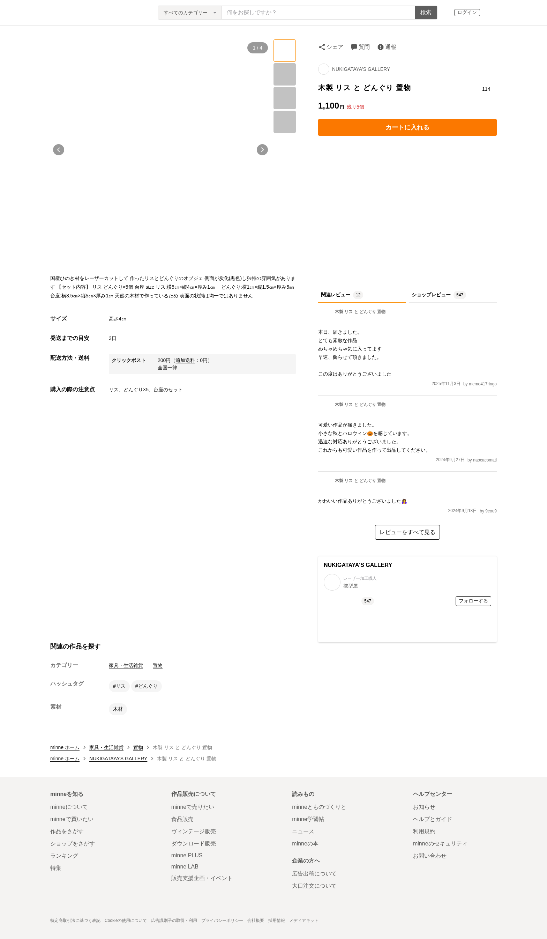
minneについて (69, 807)
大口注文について (314, 886)
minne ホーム (65, 747)
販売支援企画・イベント (202, 878)
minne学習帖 (308, 819)
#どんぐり (146, 686)
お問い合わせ (430, 856)
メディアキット (304, 920)
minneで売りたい (193, 807)
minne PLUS (187, 855)
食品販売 (182, 819)
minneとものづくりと (319, 807)
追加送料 (185, 360)
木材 (118, 709)
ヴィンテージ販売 (193, 831)
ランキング (64, 856)
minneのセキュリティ (440, 843)
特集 (55, 868)
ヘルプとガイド (432, 819)
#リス (119, 686)
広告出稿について (314, 874)
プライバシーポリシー (222, 920)
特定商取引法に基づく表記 (75, 920)
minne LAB (184, 867)
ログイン (467, 12)
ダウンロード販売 (193, 843)
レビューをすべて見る (407, 532)
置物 (158, 665)
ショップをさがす (72, 843)
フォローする (473, 601)
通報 (390, 47)
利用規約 (424, 831)
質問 (364, 47)
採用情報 (276, 920)
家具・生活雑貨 (126, 665)
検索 (426, 12)
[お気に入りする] (486, 74)
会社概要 (255, 920)
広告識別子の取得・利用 (174, 920)
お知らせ (424, 807)
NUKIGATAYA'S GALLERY (361, 69)
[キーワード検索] (318, 12)
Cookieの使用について (126, 920)
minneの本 (305, 843)
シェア (335, 47)
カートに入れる (407, 127)
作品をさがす (67, 831)
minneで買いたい (71, 819)
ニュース (303, 831)
